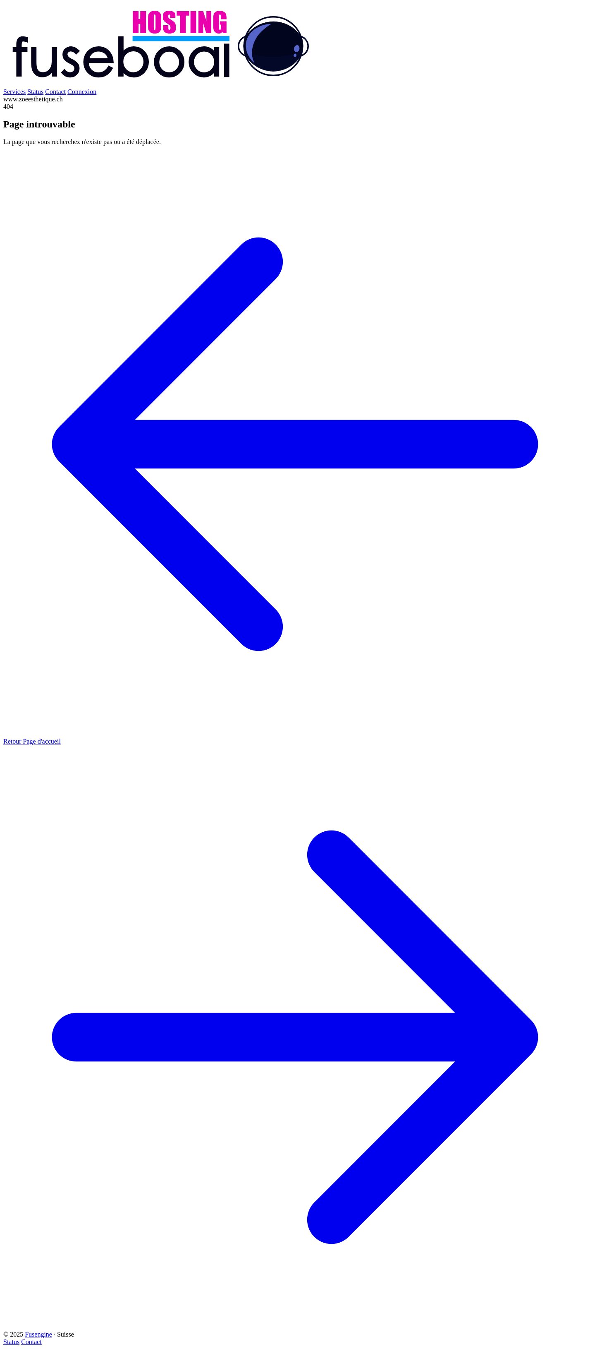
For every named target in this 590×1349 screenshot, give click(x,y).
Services (14, 91)
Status (35, 91)
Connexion (81, 91)
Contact (55, 91)
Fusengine (38, 1334)
